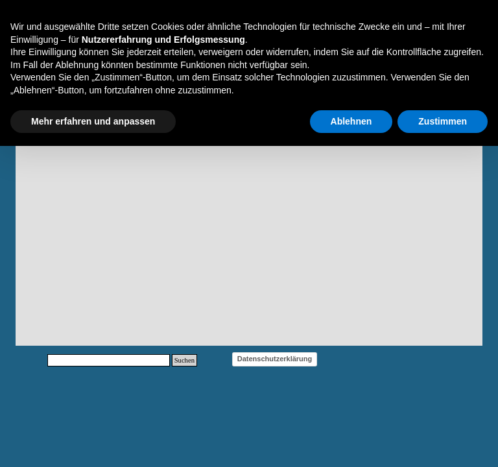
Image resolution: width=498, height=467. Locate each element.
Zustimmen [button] (442, 121)
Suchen (184, 360)
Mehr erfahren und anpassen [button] (93, 121)
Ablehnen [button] (351, 121)
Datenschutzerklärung (275, 359)
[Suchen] (108, 360)
